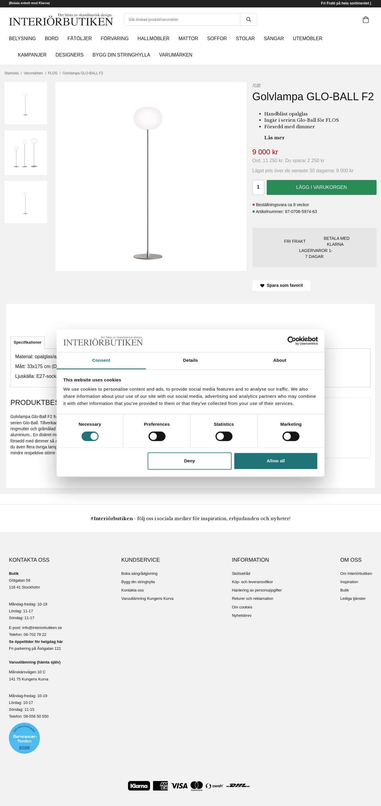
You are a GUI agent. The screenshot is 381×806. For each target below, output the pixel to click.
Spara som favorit (281, 285)
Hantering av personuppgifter (257, 590)
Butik (344, 590)
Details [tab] (190, 360)
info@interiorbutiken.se (42, 627)
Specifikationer (27, 342)
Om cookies (242, 607)
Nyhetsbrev (242, 615)
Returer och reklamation (252, 598)
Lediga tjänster (353, 598)
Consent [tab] (101, 360)
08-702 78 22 (35, 634)
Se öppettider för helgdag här (36, 641)
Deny (189, 461)
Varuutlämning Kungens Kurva (147, 598)
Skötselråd (241, 573)
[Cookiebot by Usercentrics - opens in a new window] (292, 340)
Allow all (276, 461)
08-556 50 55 (35, 716)
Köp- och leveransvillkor (252, 582)
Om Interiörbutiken (356, 573)
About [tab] (279, 360)
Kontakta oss (132, 590)
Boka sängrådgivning (139, 573)
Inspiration (349, 582)
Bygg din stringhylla (138, 582)
